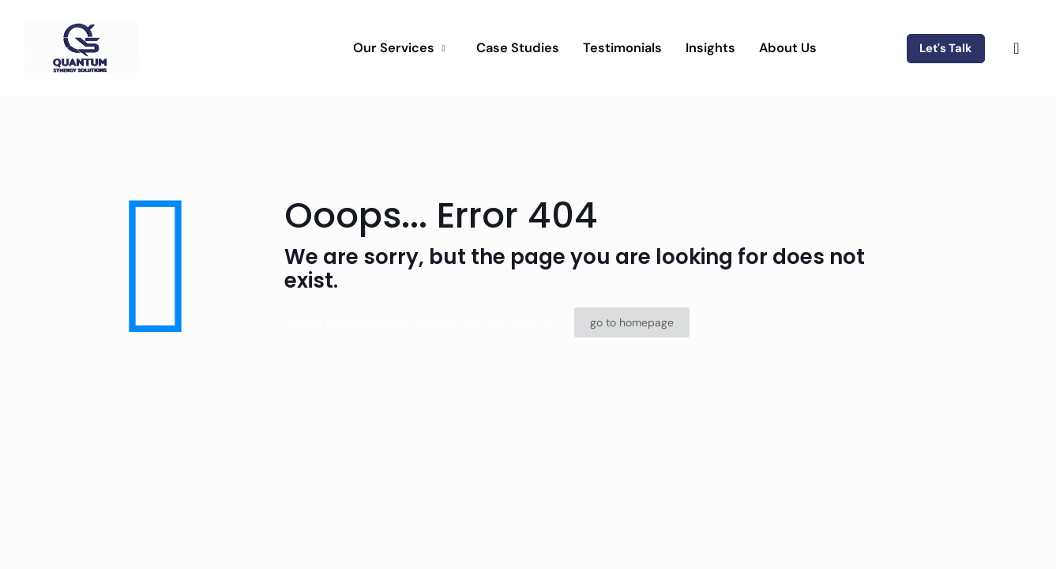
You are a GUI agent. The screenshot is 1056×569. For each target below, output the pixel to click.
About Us (788, 48)
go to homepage (632, 322)
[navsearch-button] (1016, 48)
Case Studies (517, 48)
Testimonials (622, 48)
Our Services (400, 48)
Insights (710, 48)
